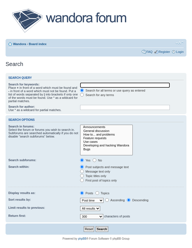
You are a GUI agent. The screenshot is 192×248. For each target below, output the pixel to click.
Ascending (115, 200)
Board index (37, 44)
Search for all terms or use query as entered (112, 90)
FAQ (149, 51)
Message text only (95, 171)
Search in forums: (21, 126)
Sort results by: (19, 199)
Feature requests (106, 138)
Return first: (17, 215)
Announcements (106, 127)
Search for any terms (97, 95)
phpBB (82, 238)
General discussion (106, 131)
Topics (102, 193)
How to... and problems (106, 134)
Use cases (106, 142)
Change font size (180, 42)
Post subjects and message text (104, 167)
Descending (137, 200)
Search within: (18, 166)
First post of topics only (98, 180)
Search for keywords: (24, 84)
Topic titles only (93, 176)
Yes (85, 160)
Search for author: (21, 106)
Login (180, 51)
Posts (86, 193)
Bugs (106, 149)
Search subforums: (22, 160)
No (97, 160)
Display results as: (21, 193)
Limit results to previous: (26, 207)
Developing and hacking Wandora (106, 145)
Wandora (19, 44)
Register (164, 51)
